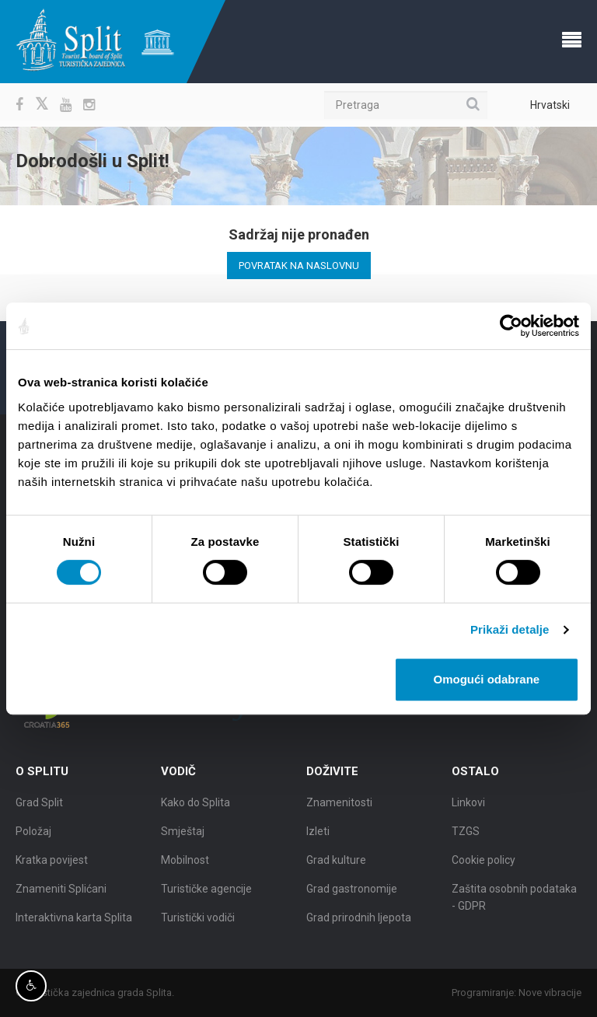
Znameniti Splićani (61, 893)
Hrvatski (550, 105)
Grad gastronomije (351, 893)
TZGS (466, 836)
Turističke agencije (206, 893)
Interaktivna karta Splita (74, 922)
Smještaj (182, 836)
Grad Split (39, 807)
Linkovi (468, 807)
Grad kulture (336, 864)
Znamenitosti (339, 807)
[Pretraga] (405, 105)
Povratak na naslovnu (299, 265)
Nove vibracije (554, 992)
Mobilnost (185, 864)
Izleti (318, 836)
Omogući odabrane (487, 679)
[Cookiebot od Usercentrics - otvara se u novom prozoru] (511, 325)
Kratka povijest (52, 864)
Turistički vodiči (198, 922)
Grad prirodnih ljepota (358, 922)
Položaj (33, 836)
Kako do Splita (195, 807)
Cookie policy (483, 864)
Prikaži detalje (510, 629)
